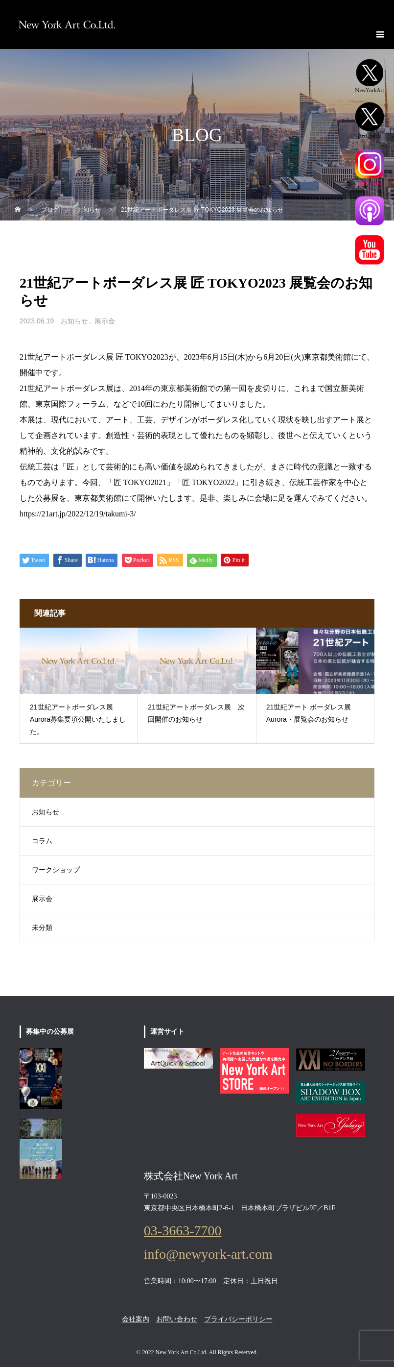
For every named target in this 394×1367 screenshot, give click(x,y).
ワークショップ (56, 870)
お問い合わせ (176, 1319)
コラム (42, 841)
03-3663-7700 (183, 1231)
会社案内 (135, 1319)
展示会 (104, 321)
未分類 (42, 927)
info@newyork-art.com (208, 1254)
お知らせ (74, 321)
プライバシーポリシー (238, 1319)
